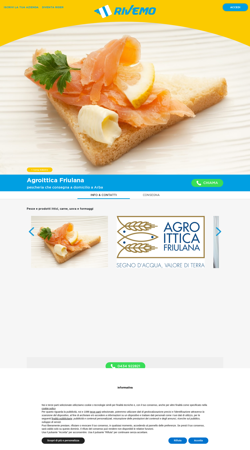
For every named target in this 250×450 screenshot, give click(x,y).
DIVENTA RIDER (53, 7)
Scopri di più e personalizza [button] (63, 440)
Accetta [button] (198, 440)
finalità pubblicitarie (62, 418)
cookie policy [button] (48, 408)
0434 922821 (125, 366)
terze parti (95, 411)
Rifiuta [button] (178, 440)
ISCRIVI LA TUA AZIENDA (21, 7)
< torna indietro (39, 170)
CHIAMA (207, 183)
